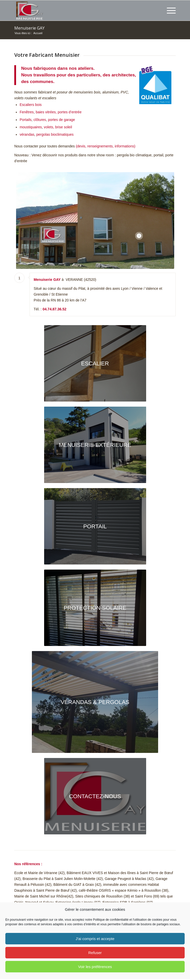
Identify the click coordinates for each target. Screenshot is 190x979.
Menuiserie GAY (29, 28)
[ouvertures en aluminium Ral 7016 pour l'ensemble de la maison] (95, 445)
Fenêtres (27, 112)
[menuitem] (169, 10)
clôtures (39, 120)
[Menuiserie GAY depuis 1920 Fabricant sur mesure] (79, 10)
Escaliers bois (31, 105)
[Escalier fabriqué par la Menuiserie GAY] (95, 363)
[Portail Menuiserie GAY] (95, 526)
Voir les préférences (95, 966)
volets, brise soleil (58, 127)
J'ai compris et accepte (94, 938)
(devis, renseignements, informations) (105, 146)
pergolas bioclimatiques (54, 134)
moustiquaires (31, 127)
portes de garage (61, 120)
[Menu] (169, 10)
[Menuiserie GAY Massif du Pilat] (95, 796)
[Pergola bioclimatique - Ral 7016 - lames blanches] (95, 702)
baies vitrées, (46, 112)
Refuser (95, 952)
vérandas (27, 134)
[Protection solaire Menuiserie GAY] (95, 608)
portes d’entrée (69, 112)
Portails (26, 120)
